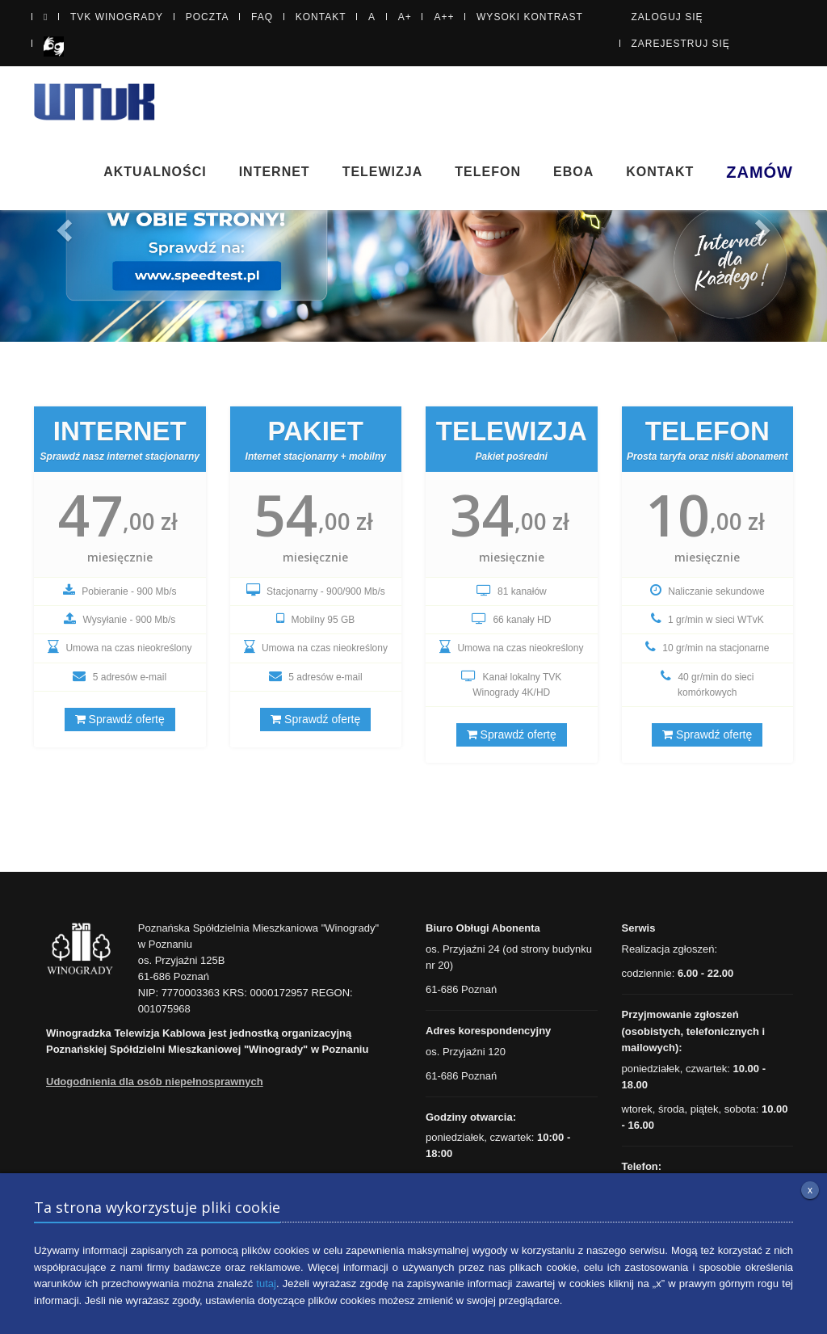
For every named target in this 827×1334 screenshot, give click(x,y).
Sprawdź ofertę (120, 719)
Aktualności (154, 172)
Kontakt (321, 17)
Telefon (488, 172)
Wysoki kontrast (529, 17)
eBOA (573, 172)
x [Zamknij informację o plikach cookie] (810, 1190)
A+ (405, 17)
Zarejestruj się (681, 43)
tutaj (266, 1283)
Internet (274, 172)
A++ (444, 17)
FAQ (262, 17)
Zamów (759, 172)
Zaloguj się (667, 17)
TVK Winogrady (116, 17)
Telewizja (382, 172)
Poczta (207, 17)
